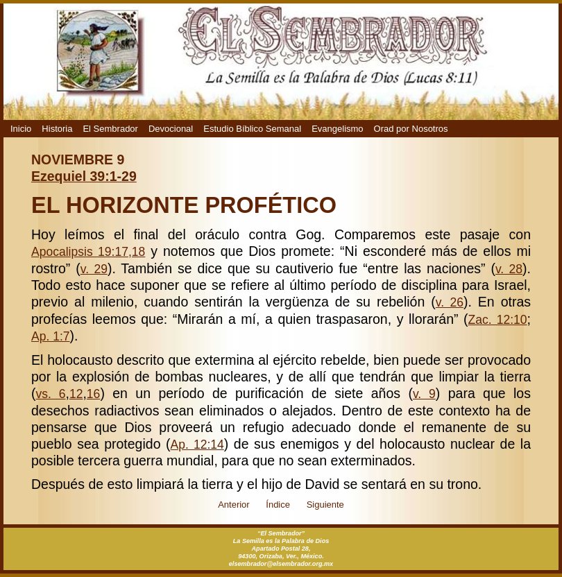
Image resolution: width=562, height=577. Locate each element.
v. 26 (449, 302)
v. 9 (424, 394)
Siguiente (325, 504)
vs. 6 (51, 394)
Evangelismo (337, 128)
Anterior (234, 504)
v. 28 (508, 269)
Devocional (170, 128)
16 (94, 394)
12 (76, 394)
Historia (57, 128)
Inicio (20, 128)
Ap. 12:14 (197, 444)
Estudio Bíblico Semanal (252, 128)
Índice (278, 504)
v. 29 (94, 269)
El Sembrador (110, 128)
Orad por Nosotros (411, 128)
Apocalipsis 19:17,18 (88, 252)
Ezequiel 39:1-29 (84, 176)
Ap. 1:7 (50, 336)
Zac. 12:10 (497, 320)
